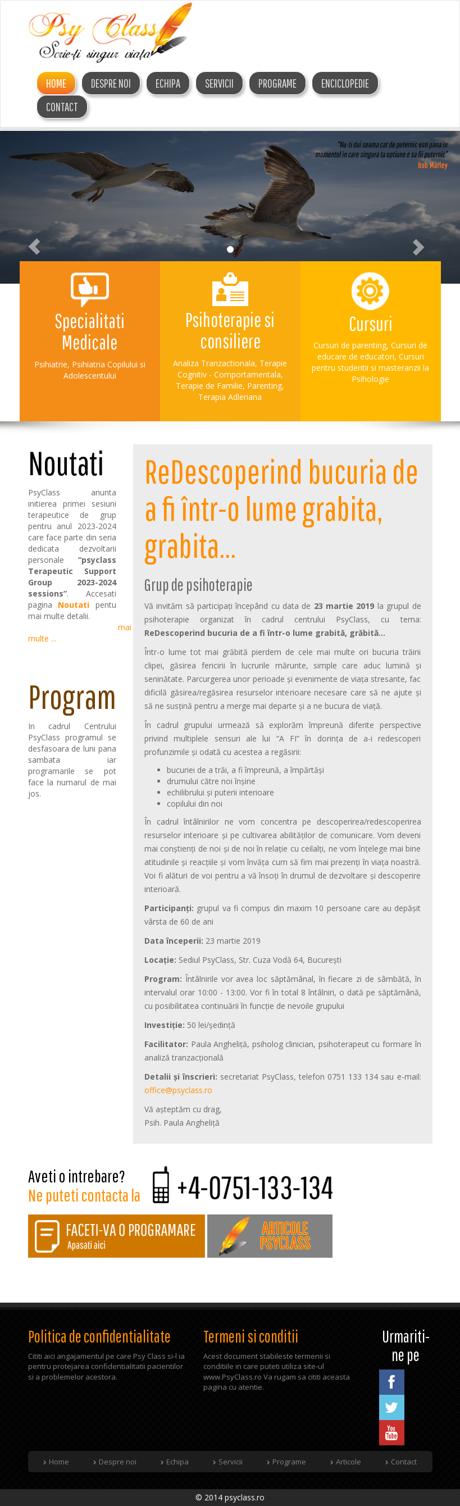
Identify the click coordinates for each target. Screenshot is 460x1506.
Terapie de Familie (209, 385)
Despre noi (117, 1462)
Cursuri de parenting (349, 345)
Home (56, 83)
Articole (348, 1462)
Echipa (177, 1462)
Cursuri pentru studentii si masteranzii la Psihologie (370, 367)
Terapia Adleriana (230, 397)
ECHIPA (168, 83)
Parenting (264, 385)
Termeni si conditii (250, 1336)
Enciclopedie (345, 83)
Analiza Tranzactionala (214, 363)
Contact (62, 106)
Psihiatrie (50, 364)
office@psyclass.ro (178, 1090)
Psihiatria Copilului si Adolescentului (104, 370)
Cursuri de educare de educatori (372, 351)
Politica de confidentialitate (99, 1336)
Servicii (219, 83)
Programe (277, 83)
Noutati (73, 604)
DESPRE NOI (111, 83)
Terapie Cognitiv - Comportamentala (232, 369)
